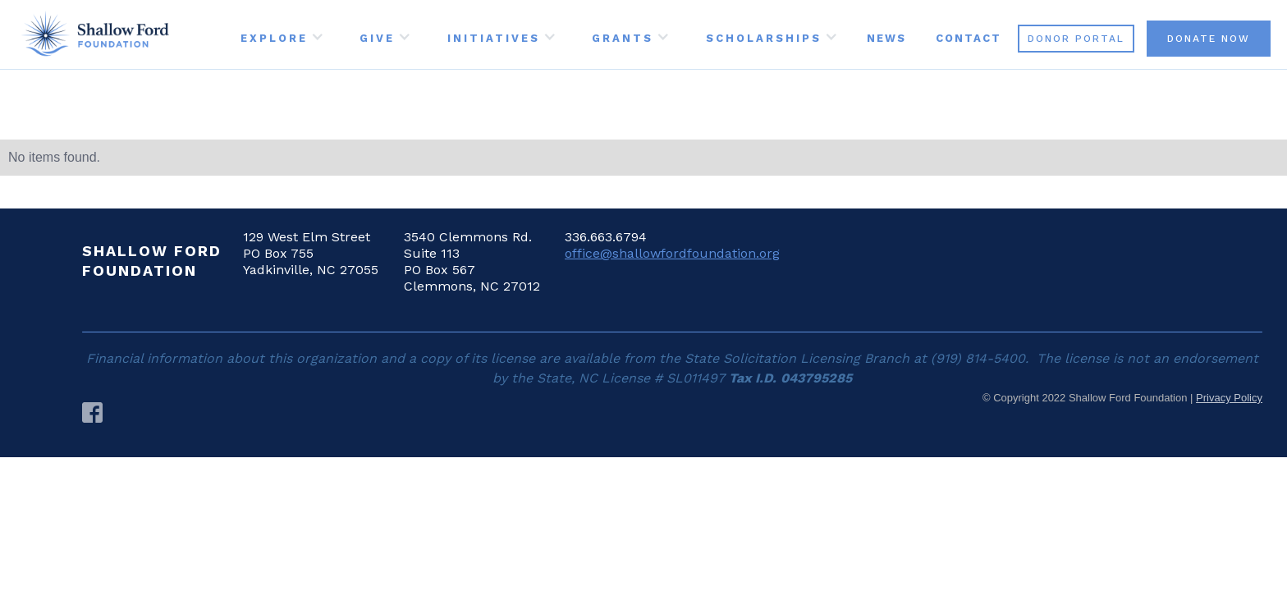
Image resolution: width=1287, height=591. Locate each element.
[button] (281, 34)
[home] (94, 34)
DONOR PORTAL (1076, 38)
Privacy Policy (1229, 398)
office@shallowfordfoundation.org (672, 253)
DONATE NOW (1208, 38)
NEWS (886, 38)
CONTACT (968, 38)
